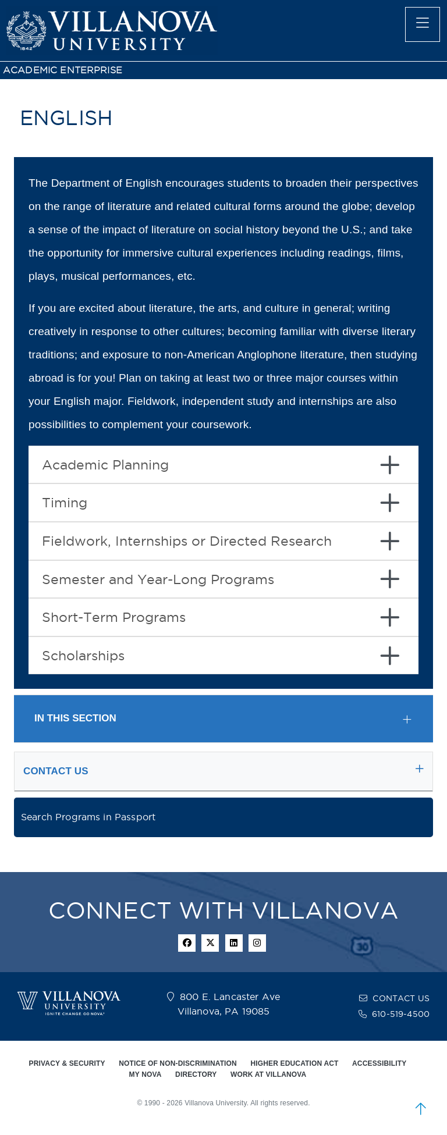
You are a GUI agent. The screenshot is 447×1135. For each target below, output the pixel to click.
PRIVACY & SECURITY (67, 1063)
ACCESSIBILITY (379, 1063)
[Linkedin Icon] (234, 943)
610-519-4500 (401, 1014)
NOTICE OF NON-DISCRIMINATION (178, 1063)
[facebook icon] (187, 943)
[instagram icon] (257, 943)
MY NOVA (145, 1074)
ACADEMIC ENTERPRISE (62, 70)
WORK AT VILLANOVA (268, 1074)
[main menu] (422, 24)
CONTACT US (401, 998)
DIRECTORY (196, 1074)
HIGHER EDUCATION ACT (294, 1063)
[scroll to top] (420, 1108)
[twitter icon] (210, 943)
